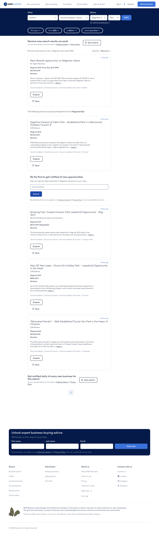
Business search (15, 471)
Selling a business (52, 471)
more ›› (51, 85)
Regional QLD (35, 68)
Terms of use (86, 476)
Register (131, 4)
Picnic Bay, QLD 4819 (50, 68)
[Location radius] (114, 17)
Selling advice (50, 476)
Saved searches (15, 486)
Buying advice (14, 490)
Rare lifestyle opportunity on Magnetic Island (55, 60)
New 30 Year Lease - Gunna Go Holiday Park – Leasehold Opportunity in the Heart (69, 281)
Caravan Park (43, 253)
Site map (84, 496)
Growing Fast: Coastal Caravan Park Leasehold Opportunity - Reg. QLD (66, 223)
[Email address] (69, 196)
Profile (11, 476)
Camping (41, 374)
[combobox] (43, 17)
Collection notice (88, 486)
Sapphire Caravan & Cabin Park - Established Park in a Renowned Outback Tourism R (66, 128)
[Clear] (55, 17)
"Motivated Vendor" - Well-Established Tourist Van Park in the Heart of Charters (69, 341)
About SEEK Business (89, 471)
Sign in (119, 4)
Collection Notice (62, 44)
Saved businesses (16, 481)
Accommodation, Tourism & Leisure (44, 90)
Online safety (14, 495)
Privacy (84, 481)
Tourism (41, 161)
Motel (40, 92)
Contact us (121, 471)
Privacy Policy (75, 44)
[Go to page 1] (71, 415)
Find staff (48, 481)
